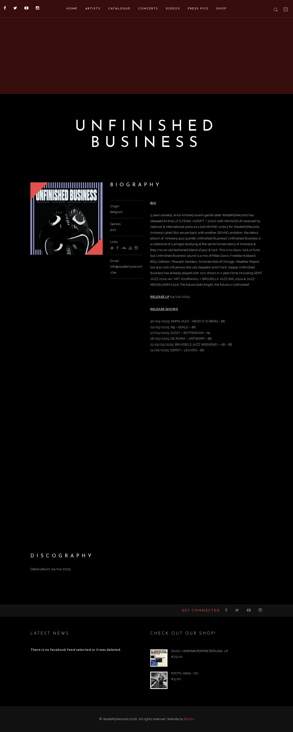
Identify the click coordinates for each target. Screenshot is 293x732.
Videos (173, 8)
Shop (221, 8)
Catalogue (119, 8)
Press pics (198, 8)
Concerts (148, 8)
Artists (93, 8)
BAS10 (189, 719)
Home (72, 8)
